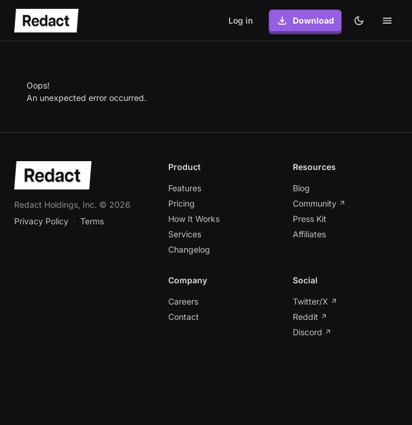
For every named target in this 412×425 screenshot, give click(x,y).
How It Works (194, 219)
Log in (240, 20)
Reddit (310, 317)
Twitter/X (315, 301)
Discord (312, 332)
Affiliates (309, 234)
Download (305, 21)
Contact (183, 317)
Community (319, 203)
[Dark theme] (359, 20)
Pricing (181, 203)
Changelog (189, 249)
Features (184, 188)
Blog (301, 188)
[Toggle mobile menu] (387, 20)
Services (184, 234)
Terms (92, 221)
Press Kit (309, 219)
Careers (183, 301)
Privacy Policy (41, 221)
